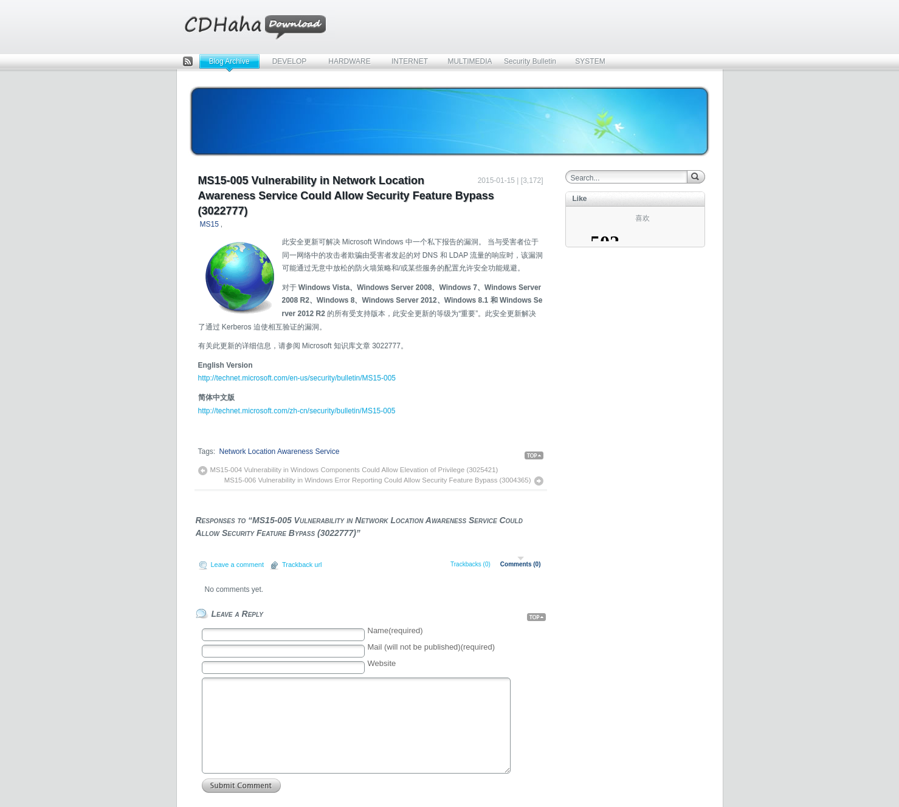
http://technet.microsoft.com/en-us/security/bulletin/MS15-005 (297, 378)
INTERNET (409, 61)
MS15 (209, 224)
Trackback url (302, 564)
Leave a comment (237, 564)
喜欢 (642, 218)
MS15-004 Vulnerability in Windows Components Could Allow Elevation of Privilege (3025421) (354, 469)
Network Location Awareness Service (279, 451)
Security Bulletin (530, 61)
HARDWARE (349, 61)
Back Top (534, 455)
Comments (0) (520, 564)
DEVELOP (289, 61)
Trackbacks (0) (470, 564)
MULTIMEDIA (469, 61)
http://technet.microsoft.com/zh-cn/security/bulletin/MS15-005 (297, 411)
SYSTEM (590, 61)
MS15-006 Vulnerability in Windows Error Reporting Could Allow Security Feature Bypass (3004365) (377, 480)
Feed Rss (188, 62)
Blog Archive (229, 61)
